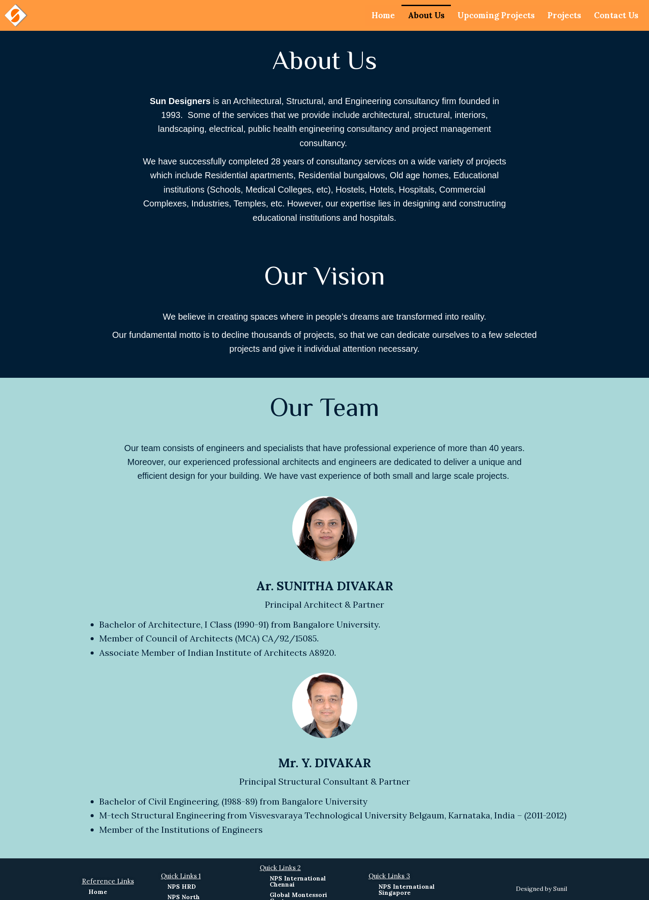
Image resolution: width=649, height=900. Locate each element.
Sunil (560, 889)
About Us (413, 15)
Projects (560, 15)
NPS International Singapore (406, 890)
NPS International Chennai (298, 881)
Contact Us (614, 15)
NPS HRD (181, 886)
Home (368, 15)
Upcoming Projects (487, 15)
